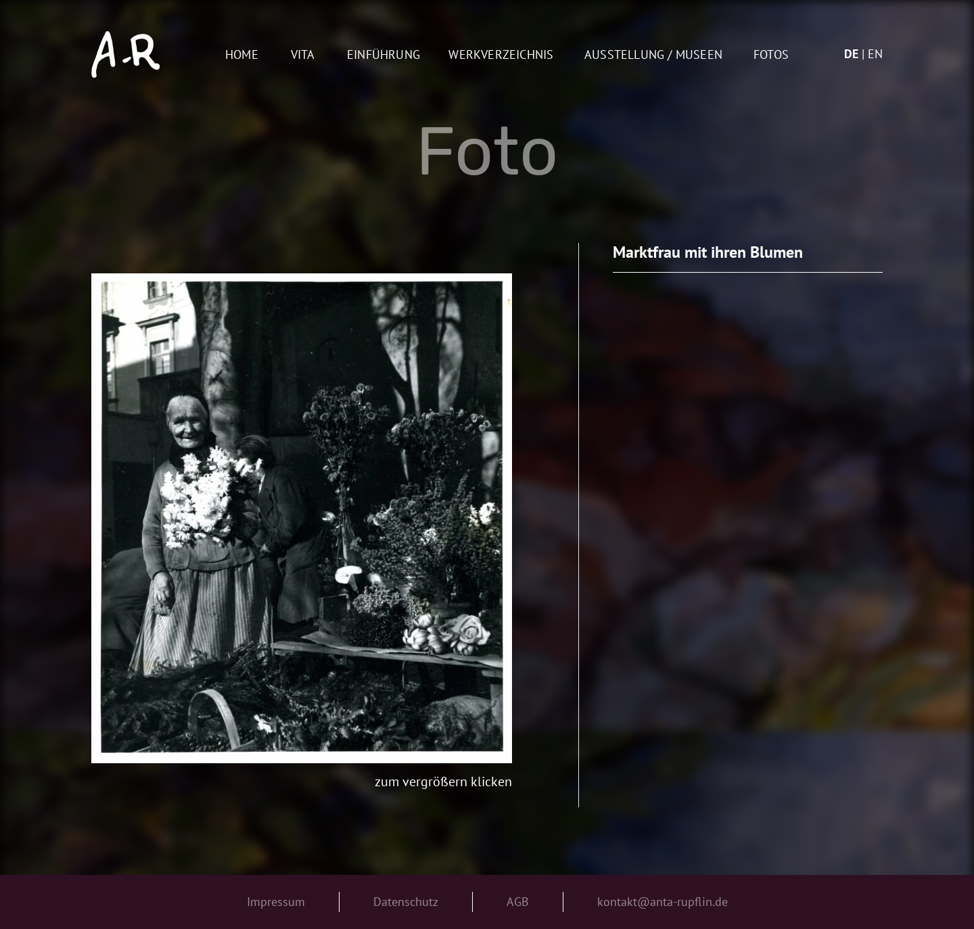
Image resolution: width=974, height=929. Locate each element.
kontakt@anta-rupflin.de (662, 901)
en (875, 54)
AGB (518, 901)
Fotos (771, 55)
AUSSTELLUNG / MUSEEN (653, 55)
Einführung (383, 55)
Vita (303, 55)
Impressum (276, 901)
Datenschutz (405, 901)
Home (241, 55)
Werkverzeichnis (500, 55)
